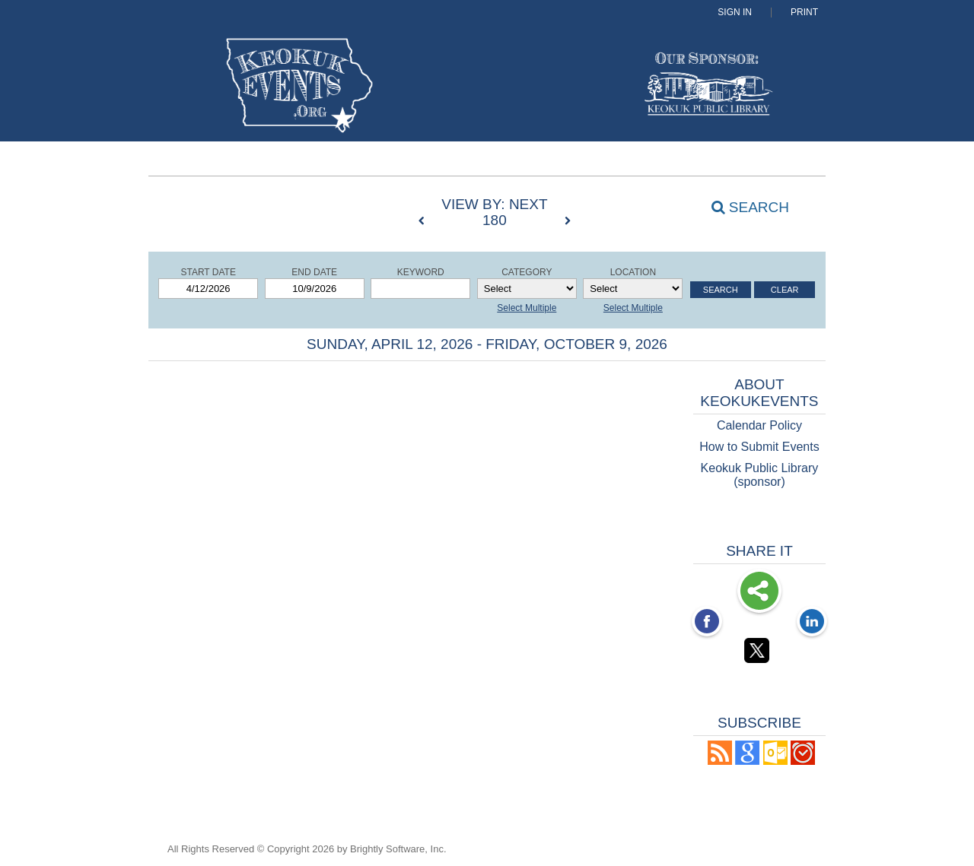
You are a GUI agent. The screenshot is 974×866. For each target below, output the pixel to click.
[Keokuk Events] (239, 87)
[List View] (309, 205)
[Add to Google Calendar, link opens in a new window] (747, 760)
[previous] (425, 221)
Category (526, 272)
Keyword (420, 272)
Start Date (207, 272)
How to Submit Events (759, 446)
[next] (568, 221)
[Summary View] (252, 205)
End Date (314, 272)
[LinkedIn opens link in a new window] (811, 622)
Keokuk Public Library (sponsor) (760, 475)
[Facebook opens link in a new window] (706, 622)
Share (759, 592)
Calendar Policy (759, 425)
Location (633, 272)
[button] (720, 760)
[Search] (741, 206)
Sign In (735, 12)
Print (804, 12)
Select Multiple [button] (526, 308)
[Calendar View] (280, 205)
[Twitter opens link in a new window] (759, 653)
